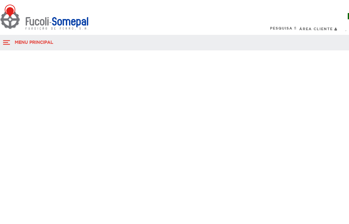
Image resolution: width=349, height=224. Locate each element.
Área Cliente (318, 29)
